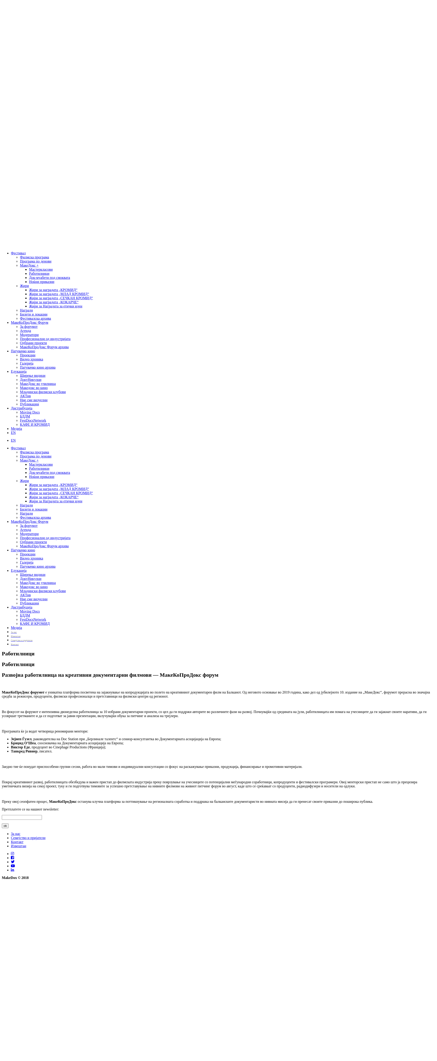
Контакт (17, 842)
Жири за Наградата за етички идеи (55, 306)
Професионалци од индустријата (45, 339)
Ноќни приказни (41, 282)
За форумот (29, 327)
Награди (26, 310)
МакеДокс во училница (38, 384)
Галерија (26, 363)
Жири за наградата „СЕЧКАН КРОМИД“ (61, 298)
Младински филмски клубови (43, 392)
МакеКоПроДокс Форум (29, 322)
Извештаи (18, 846)
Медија (16, 429)
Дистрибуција (21, 408)
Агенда (25, 331)
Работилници (39, 273)
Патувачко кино (23, 351)
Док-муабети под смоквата (49, 278)
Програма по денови (35, 261)
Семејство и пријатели (28, 838)
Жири (24, 286)
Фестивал (18, 253)
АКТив (25, 396)
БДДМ (25, 416)
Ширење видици (32, 375)
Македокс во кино (34, 388)
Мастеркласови (41, 269)
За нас (15, 834)
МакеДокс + (29, 265)
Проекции (27, 355)
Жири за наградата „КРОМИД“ (53, 290)
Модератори (29, 335)
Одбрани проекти (33, 343)
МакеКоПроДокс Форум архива (44, 347)
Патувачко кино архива (38, 367)
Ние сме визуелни (34, 400)
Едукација (19, 371)
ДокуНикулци (30, 380)
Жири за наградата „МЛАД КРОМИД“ (59, 294)
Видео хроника (31, 359)
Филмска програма (34, 257)
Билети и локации (33, 314)
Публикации (29, 404)
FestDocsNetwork (33, 420)
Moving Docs (30, 412)
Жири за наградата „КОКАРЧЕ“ (54, 302)
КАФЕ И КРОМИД (35, 424)
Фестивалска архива (35, 318)
